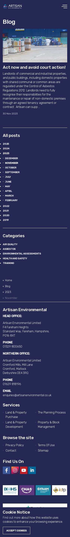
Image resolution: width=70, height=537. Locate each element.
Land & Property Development (16, 425)
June (8, 181)
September (12, 172)
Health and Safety (15, 258)
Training (8, 263)
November (11, 163)
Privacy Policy (15, 445)
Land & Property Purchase (16, 415)
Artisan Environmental (12, 6)
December (11, 158)
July (8, 177)
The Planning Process (52, 412)
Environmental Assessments (22, 253)
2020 (6, 215)
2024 (6, 148)
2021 (6, 210)
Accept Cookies (16, 530)
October (10, 167)
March (9, 195)
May (7, 186)
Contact (11, 450)
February (11, 200)
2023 (6, 153)
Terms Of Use (46, 445)
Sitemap (43, 450)
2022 (6, 206)
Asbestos (9, 249)
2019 (6, 220)
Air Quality (10, 244)
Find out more (12, 517)
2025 (6, 143)
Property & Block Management (49, 425)
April (8, 191)
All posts (11, 135)
